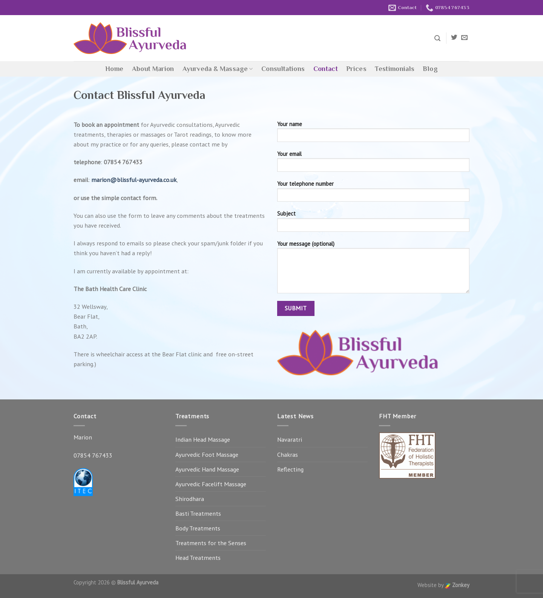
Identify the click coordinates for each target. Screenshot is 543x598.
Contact (325, 68)
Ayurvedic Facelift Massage (210, 484)
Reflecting (290, 469)
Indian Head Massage (202, 439)
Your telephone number (373, 193)
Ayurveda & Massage (218, 68)
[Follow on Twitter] (454, 38)
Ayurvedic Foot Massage (206, 454)
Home (114, 68)
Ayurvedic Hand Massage (207, 469)
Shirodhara (189, 499)
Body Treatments (197, 528)
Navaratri (289, 439)
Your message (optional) (373, 269)
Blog (430, 68)
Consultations (283, 68)
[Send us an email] (464, 38)
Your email (373, 163)
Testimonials (394, 68)
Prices (356, 68)
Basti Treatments (198, 513)
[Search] (437, 38)
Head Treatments (198, 557)
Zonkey (457, 585)
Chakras (287, 454)
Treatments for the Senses (210, 543)
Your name (373, 133)
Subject (373, 223)
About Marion (153, 68)
